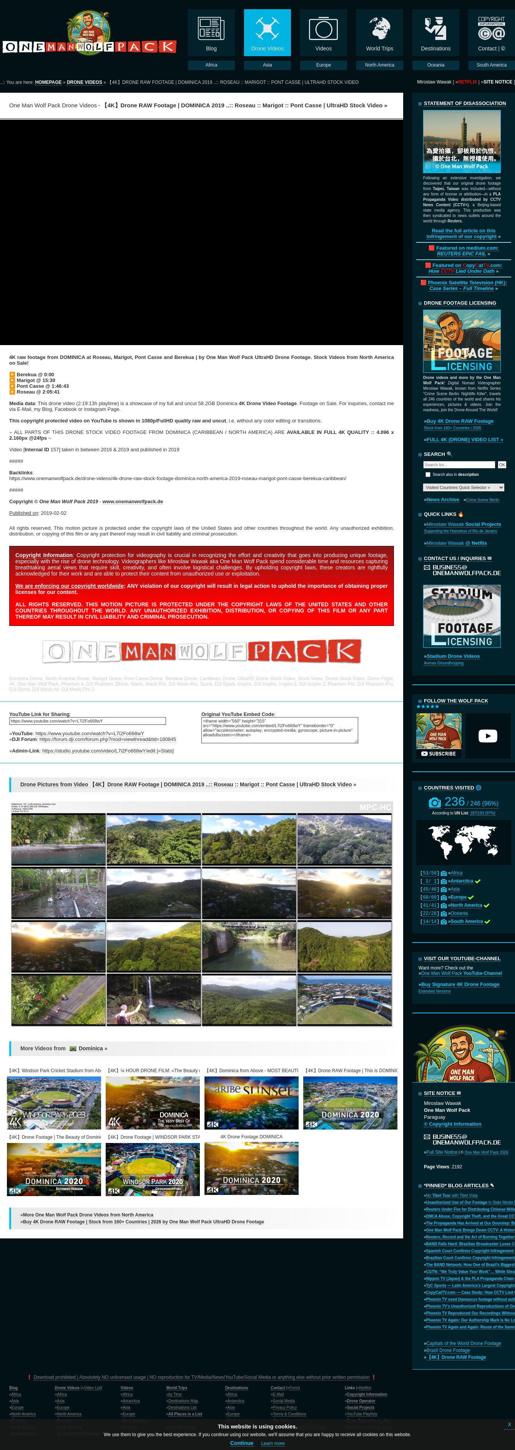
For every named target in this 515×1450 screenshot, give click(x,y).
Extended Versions (434, 991)
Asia (455, 889)
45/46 (430, 889)
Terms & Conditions (289, 1414)
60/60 (430, 897)
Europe (18, 1407)
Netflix (364, 1388)
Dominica (91, 1048)
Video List (92, 1388)
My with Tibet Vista (452, 1195)
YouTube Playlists (362, 1414)
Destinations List (182, 1407)
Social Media (284, 1401)
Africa (457, 873)
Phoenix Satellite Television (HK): (467, 285)
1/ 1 (430, 881)
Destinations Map (183, 1401)
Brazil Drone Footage (448, 1350)
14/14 (430, 921)
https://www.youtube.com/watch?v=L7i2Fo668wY (89, 733)
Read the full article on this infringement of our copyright (462, 233)
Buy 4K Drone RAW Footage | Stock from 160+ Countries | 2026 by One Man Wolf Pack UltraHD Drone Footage (143, 1222)
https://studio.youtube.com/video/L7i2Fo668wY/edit (98, 751)
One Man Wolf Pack (461, 973)
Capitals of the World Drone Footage (464, 1343)
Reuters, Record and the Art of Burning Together (470, 1237)
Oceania (459, 913)
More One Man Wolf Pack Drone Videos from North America (88, 1215)
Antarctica (131, 1401)
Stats (167, 751)
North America (24, 1414)
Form (293, 1388)
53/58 (430, 873)
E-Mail (278, 1394)
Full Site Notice (442, 1152)
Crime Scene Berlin (482, 500)
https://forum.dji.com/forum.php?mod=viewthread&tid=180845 (108, 739)
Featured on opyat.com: (465, 268)
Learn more (273, 1443)
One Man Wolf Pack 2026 (486, 1152)
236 (472, 801)
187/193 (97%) (482, 813)
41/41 (430, 905)
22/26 (430, 913)
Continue (242, 1443)
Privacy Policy (285, 1407)
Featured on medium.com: (467, 251)
